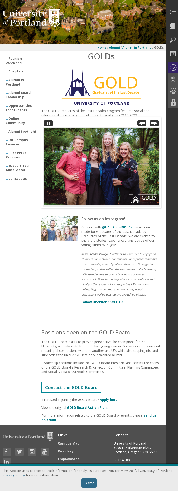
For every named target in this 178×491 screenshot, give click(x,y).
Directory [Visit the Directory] (65, 451)
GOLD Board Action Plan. (87, 407)
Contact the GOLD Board (71, 387)
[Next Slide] (154, 124)
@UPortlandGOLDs (117, 227)
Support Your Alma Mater (18, 167)
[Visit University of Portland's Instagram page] (32, 452)
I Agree (89, 483)
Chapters (16, 71)
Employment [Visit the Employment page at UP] (68, 459)
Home (101, 47)
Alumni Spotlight (22, 131)
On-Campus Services (17, 142)
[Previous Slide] (142, 124)
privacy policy (13, 475)
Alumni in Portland (137, 47)
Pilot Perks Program (16, 155)
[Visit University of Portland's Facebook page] (7, 452)
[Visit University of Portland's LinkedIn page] (7, 462)
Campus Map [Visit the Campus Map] (68, 443)
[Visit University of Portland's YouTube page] (45, 452)
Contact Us (17, 178)
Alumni (114, 47)
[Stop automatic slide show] (48, 124)
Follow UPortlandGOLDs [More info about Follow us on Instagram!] (100, 302)
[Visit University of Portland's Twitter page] (19, 452)
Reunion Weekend (14, 60)
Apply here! (109, 399)
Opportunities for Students (19, 107)
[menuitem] (172, 11)
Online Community (15, 120)
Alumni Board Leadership (18, 94)
